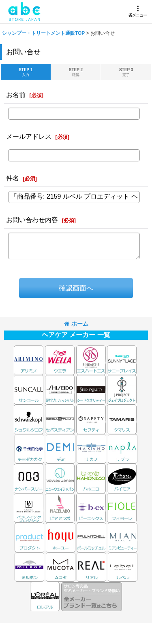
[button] (138, 11)
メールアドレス (28, 136)
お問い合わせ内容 (32, 219)
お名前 (16, 94)
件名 (12, 178)
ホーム (76, 323)
